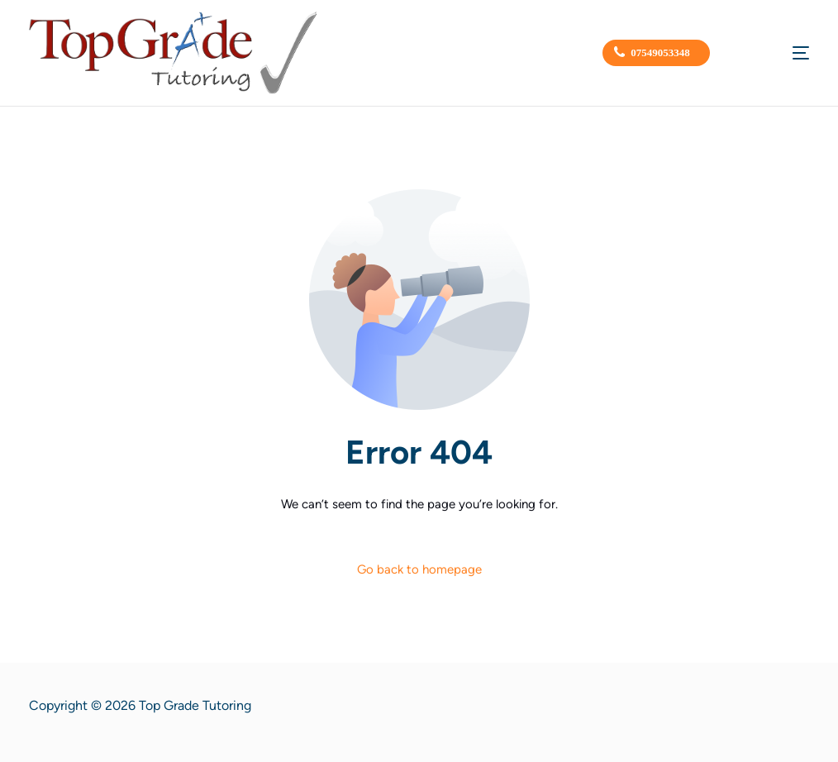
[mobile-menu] (779, 53)
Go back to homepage (419, 569)
